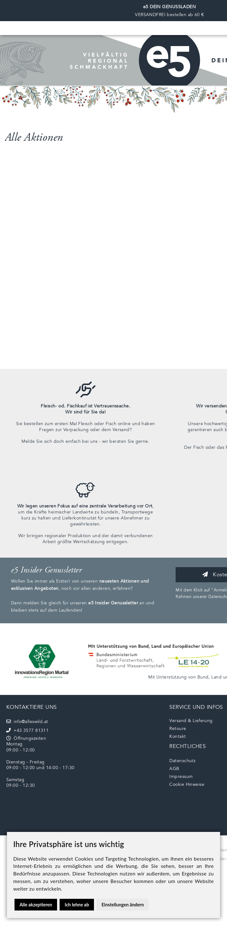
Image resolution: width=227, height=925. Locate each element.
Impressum (181, 777)
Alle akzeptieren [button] (36, 904)
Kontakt (177, 736)
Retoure (177, 729)
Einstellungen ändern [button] (123, 904)
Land (216, 677)
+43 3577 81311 (27, 730)
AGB (174, 769)
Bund (203, 677)
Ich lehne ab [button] (77, 904)
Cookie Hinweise (186, 784)
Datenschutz (182, 761)
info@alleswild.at (27, 722)
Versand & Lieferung (190, 721)
